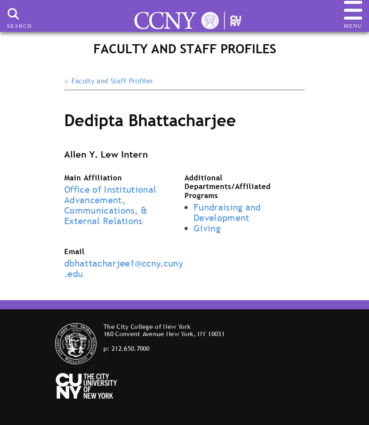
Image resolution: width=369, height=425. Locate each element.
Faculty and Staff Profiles (112, 81)
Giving (207, 228)
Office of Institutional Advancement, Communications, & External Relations (110, 205)
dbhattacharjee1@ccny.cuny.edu (123, 268)
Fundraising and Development (227, 212)
